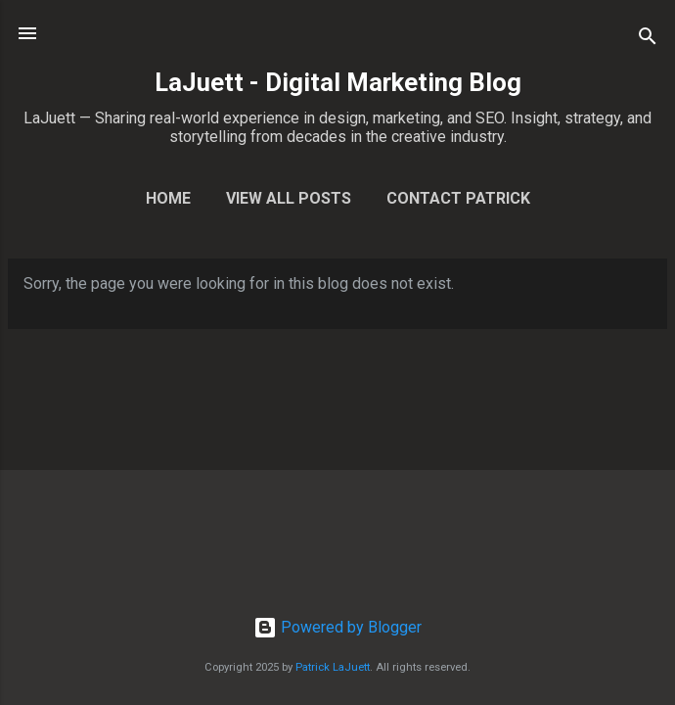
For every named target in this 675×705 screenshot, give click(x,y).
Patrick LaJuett (332, 667)
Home (168, 198)
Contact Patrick (458, 198)
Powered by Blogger (337, 627)
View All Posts (288, 198)
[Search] (647, 40)
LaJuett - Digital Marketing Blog (338, 82)
